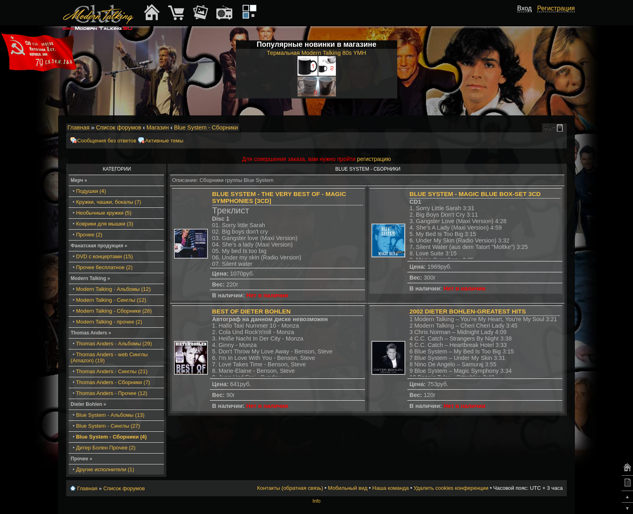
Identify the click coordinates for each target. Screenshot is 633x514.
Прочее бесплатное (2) (104, 267)
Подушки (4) (91, 191)
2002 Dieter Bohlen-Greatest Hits (467, 311)
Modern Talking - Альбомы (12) (113, 289)
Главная (78, 127)
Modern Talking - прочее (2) (109, 322)
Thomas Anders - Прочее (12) (111, 393)
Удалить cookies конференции (450, 488)
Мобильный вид (561, 128)
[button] (527, 17)
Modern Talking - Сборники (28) (114, 311)
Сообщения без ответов (106, 141)
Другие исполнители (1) (105, 469)
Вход (524, 8)
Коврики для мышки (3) (104, 224)
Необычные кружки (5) (103, 213)
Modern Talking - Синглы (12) (111, 300)
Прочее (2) (89, 235)
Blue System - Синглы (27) (108, 426)
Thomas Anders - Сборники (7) (113, 382)
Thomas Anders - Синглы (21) (111, 371)
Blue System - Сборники (206, 127)
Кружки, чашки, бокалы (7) (108, 202)
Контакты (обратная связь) (290, 488)
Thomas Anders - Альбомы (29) (114, 344)
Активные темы (164, 141)
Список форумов (118, 127)
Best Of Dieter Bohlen (251, 311)
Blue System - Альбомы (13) (110, 415)
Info (316, 501)
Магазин (158, 127)
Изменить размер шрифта (550, 128)
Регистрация (556, 8)
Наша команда (390, 488)
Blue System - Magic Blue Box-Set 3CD (475, 193)
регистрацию (374, 159)
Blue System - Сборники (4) (111, 437)
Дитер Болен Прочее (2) (105, 448)
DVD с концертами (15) (104, 256)
